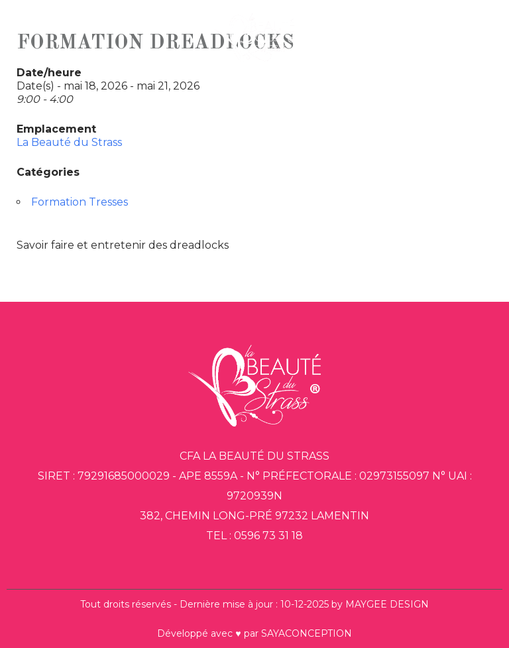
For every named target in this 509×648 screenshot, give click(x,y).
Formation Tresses (79, 202)
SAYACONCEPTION (306, 633)
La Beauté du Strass (69, 142)
